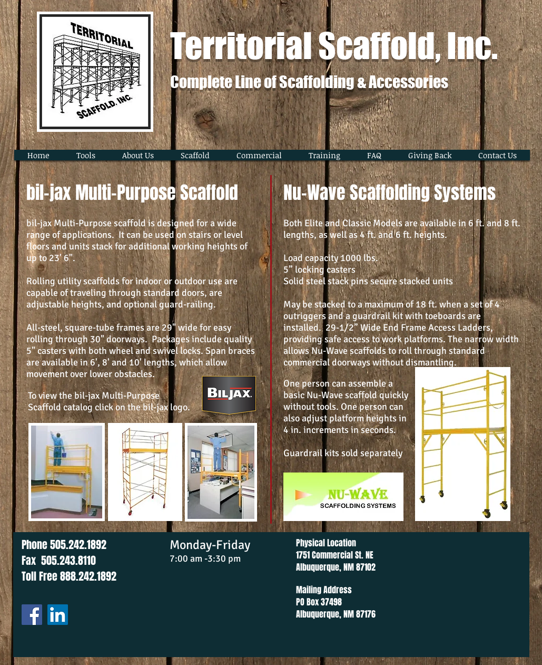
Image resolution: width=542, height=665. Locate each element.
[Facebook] (32, 614)
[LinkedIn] (57, 614)
